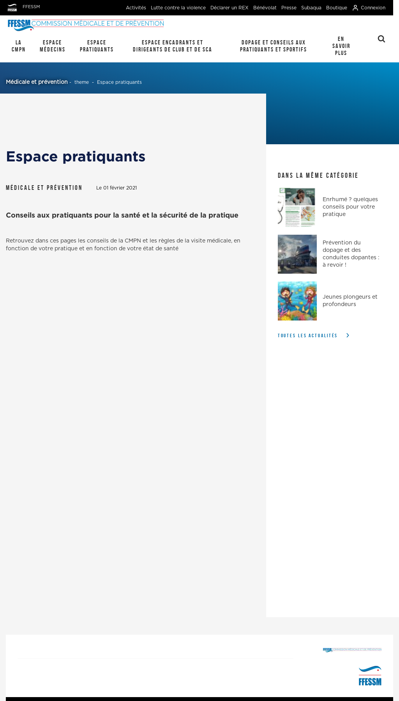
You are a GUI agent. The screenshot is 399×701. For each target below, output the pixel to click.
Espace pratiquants (97, 46)
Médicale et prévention (37, 82)
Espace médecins (52, 46)
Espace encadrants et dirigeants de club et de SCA (172, 46)
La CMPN (19, 46)
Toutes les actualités (308, 335)
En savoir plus (341, 45)
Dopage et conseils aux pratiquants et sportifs (273, 46)
